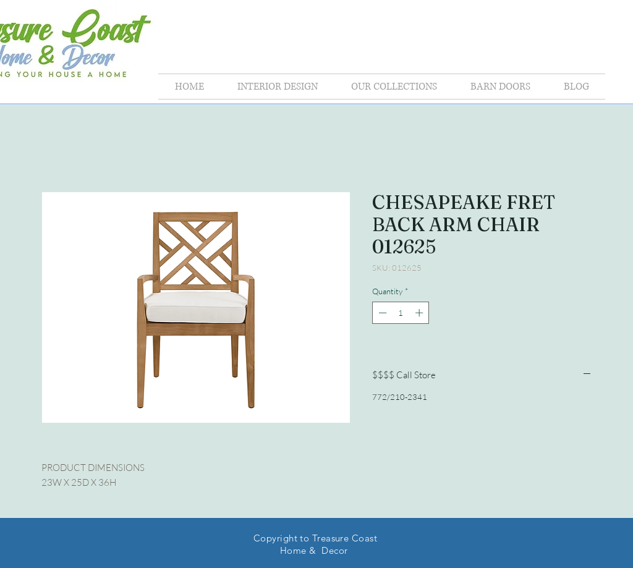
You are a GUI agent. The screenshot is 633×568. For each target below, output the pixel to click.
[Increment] (420, 312)
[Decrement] (381, 312)
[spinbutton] (401, 312)
